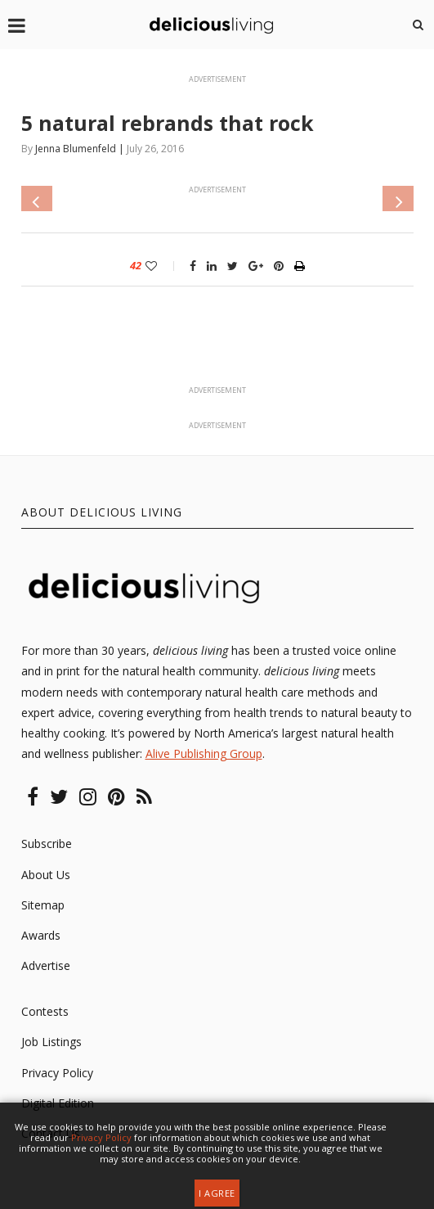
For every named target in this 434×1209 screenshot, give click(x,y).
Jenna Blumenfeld (75, 149)
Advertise (45, 965)
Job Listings (51, 1041)
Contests (45, 1011)
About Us (45, 874)
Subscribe (46, 843)
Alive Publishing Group (203, 753)
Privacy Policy (57, 1072)
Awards (40, 935)
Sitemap (43, 905)
